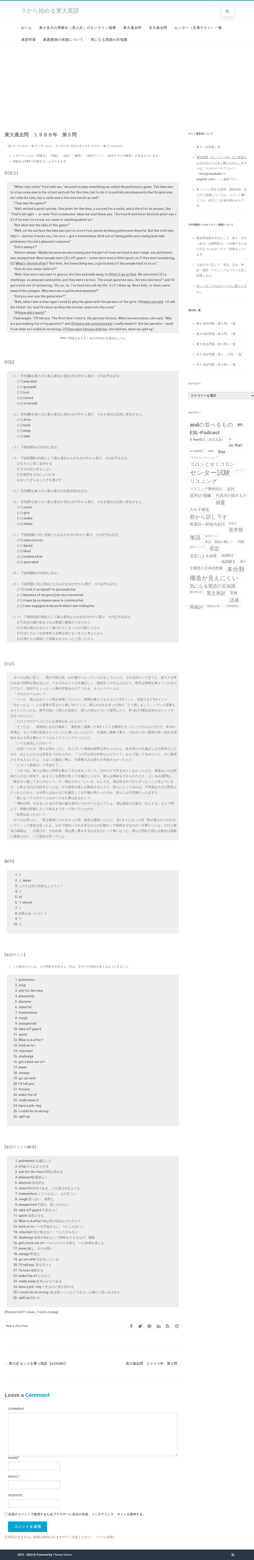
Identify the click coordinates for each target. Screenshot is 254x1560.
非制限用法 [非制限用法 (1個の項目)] (232, 606)
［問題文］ (41, 155)
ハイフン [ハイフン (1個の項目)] (239, 470)
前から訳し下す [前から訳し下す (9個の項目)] (208, 517)
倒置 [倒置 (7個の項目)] (220, 502)
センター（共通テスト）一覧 (198, 28)
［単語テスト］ (94, 155)
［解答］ (78, 155)
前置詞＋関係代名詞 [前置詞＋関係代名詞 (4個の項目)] (207, 524)
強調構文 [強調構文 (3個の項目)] (228, 562)
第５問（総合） (44, 146)
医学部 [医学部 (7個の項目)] (236, 530)
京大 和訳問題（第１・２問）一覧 (219, 354)
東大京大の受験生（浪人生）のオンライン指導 (77, 28)
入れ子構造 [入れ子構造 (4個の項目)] (199, 509)
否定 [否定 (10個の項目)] (214, 548)
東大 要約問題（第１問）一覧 (216, 323)
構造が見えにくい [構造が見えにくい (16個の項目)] (214, 577)
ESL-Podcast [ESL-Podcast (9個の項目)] (205, 433)
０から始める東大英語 (50, 11)
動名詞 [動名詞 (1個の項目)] (232, 523)
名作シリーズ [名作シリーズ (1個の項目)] (197, 547)
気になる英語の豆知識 (109, 40)
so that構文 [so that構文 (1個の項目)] (197, 451)
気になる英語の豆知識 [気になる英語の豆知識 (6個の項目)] (212, 586)
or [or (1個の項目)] (230, 439)
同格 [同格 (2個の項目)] (241, 542)
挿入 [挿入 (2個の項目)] (243, 561)
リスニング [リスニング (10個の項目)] (203, 481)
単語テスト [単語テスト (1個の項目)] (211, 536)
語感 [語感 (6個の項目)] (234, 600)
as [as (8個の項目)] (240, 424)
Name (13, 1457)
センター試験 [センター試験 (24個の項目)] (210, 473)
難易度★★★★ (80, 146)
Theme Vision (62, 1554)
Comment (16, 1408)
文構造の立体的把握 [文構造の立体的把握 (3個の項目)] (206, 568)
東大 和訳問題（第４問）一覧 (216, 334)
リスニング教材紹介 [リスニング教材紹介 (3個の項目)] (206, 489)
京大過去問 (158, 28)
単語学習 (28, 40)
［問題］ (54, 155)
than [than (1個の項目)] (211, 451)
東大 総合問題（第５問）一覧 (216, 344)
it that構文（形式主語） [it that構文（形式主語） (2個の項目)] (207, 439)
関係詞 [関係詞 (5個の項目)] (196, 607)
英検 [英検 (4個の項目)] (234, 593)
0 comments (115, 146)
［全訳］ (66, 155)
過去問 (95, 146)
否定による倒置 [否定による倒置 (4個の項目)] (203, 556)
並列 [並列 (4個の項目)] (231, 489)
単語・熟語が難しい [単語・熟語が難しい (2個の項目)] (219, 542)
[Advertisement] (127, 80)
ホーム (26, 28)
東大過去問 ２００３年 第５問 (153, 1364)
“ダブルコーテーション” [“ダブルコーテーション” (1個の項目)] (203, 457)
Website (15, 1495)
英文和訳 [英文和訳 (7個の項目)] (216, 593)
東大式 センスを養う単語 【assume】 (36, 1364)
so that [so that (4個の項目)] (235, 445)
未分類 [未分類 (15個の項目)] (236, 569)
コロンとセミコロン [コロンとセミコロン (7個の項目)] (212, 464)
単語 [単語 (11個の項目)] (195, 537)
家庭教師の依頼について (63, 40)
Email (13, 1476)
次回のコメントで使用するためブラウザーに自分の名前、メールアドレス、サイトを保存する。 (77, 1514)
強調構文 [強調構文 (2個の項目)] (227, 555)
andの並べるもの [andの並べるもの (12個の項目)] (211, 424)
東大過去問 (132, 28)
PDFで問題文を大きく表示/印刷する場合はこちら (93, 338)
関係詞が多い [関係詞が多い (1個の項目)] (214, 606)
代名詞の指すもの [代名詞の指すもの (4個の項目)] (231, 495)
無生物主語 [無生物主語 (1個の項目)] (196, 592)
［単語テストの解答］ (120, 155)
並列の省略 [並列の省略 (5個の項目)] (200, 495)
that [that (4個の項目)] (221, 452)
